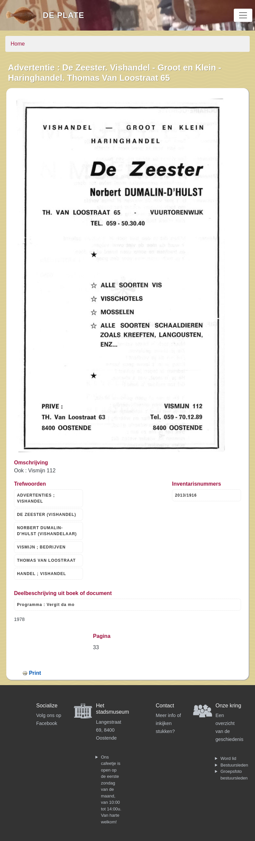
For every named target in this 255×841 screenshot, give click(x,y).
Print (35, 673)
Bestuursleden (234, 765)
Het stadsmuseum (112, 709)
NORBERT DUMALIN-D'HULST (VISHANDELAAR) (47, 531)
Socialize (46, 705)
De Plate (63, 15)
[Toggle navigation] (243, 15)
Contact (165, 705)
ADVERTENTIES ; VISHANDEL (36, 498)
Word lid (228, 758)
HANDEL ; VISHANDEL (41, 573)
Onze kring (228, 705)
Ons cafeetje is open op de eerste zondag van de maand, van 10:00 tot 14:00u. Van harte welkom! (111, 789)
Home (18, 44)
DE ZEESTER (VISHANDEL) (46, 514)
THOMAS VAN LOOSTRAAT (46, 560)
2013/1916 (186, 495)
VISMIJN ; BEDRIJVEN (41, 547)
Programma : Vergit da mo (45, 604)
